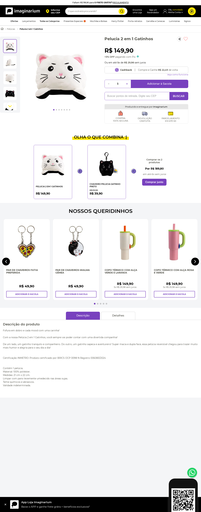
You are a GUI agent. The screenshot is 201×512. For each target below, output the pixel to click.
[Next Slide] (195, 261)
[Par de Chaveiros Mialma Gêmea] (76, 259)
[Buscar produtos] (122, 11)
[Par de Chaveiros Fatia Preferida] (27, 259)
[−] (109, 84)
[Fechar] (5, 504)
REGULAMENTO (121, 2)
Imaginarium (160, 106)
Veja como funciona (177, 74)
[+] (127, 84)
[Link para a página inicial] (2, 29)
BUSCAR (178, 96)
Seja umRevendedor (153, 11)
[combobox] (96, 11)
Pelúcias (11, 29)
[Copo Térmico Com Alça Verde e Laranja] (125, 259)
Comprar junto (154, 182)
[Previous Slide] (6, 261)
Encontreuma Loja (137, 11)
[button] (53, 11)
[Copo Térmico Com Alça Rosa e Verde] (174, 259)
